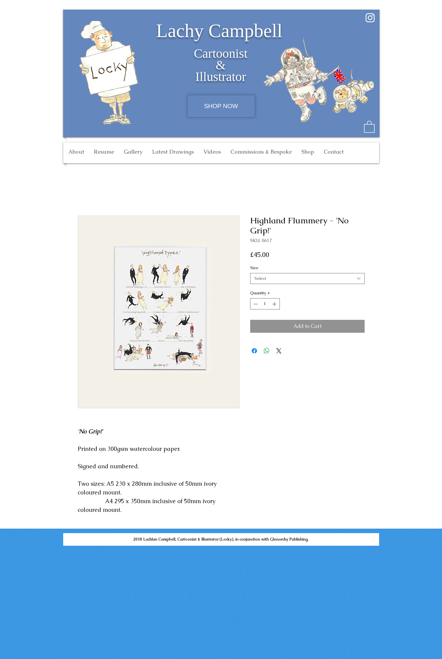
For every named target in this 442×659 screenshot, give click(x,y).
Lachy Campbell (221, 30)
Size (254, 267)
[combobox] (307, 278)
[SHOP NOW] (221, 106)
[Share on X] (279, 351)
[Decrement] (255, 304)
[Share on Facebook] (254, 351)
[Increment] (275, 304)
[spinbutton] (265, 304)
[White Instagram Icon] (370, 18)
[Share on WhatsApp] (266, 351)
